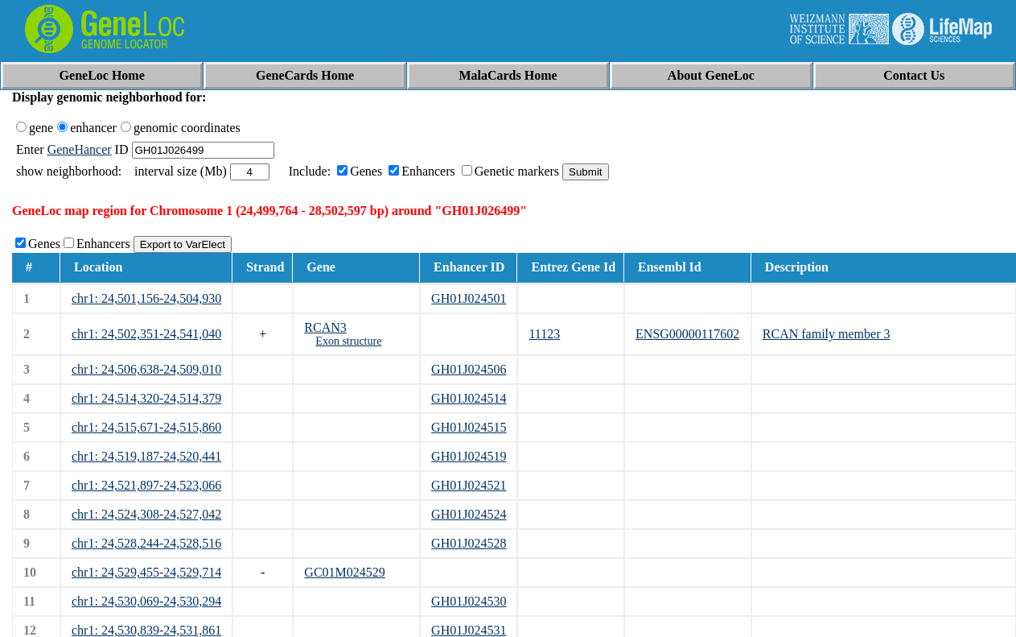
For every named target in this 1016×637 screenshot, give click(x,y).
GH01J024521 (468, 485)
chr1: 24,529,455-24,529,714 (146, 572)
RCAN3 (325, 327)
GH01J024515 (468, 427)
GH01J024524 (468, 514)
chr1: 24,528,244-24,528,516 (146, 543)
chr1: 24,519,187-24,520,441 (146, 456)
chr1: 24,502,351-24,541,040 (146, 334)
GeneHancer (79, 149)
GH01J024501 (468, 298)
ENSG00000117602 (687, 334)
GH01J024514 (468, 398)
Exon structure (348, 341)
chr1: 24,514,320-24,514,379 (146, 398)
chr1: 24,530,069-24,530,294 (146, 601)
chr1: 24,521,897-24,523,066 (146, 485)
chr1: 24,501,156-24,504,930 (146, 298)
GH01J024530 (468, 601)
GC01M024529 (344, 572)
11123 (544, 334)
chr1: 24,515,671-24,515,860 (146, 427)
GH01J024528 (468, 543)
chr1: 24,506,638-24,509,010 (146, 369)
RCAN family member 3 (827, 334)
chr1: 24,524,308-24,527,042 (146, 514)
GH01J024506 (468, 369)
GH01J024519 (468, 456)
